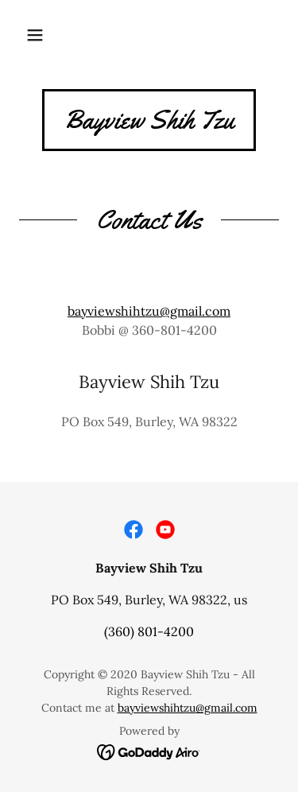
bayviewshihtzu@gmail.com (149, 311)
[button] (35, 35)
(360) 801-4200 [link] (149, 631)
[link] (149, 123)
